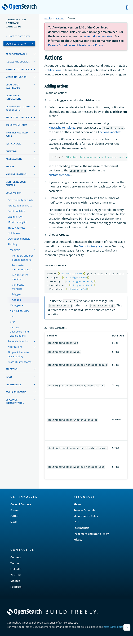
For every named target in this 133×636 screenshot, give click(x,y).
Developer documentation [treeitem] (15, 401)
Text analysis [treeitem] (13, 143)
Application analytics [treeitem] (20, 205)
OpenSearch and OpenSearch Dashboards (16, 23)
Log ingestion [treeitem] (15, 216)
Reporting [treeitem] (11, 369)
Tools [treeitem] (9, 376)
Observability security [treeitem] (20, 200)
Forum (14, 510)
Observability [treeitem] (13, 192)
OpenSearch (20, 7)
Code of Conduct (20, 504)
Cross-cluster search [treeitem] (20, 362)
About (77, 504)
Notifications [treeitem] (15, 346)
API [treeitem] (12, 316)
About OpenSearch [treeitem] (16, 54)
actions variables (111, 132)
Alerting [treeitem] (12, 244)
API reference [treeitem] (13, 384)
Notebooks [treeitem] (14, 233)
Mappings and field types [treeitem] (17, 134)
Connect (15, 557)
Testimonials (81, 527)
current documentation (98, 36)
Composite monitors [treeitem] (18, 286)
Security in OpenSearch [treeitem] (19, 117)
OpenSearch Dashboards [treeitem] (13, 86)
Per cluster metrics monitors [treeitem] (22, 267)
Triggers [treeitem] (16, 294)
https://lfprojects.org (115, 626)
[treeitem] (34, 54)
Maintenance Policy (85, 516)
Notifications (53, 70)
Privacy (77, 539)
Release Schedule (84, 510)
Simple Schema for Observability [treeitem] (19, 354)
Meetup (15, 580)
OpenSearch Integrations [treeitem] (13, 97)
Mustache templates (62, 127)
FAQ (76, 522)
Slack (13, 522)
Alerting (48, 18)
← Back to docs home (18, 36)
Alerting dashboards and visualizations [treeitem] (19, 331)
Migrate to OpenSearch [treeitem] (19, 69)
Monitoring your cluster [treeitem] (16, 183)
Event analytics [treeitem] (16, 211)
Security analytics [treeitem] (16, 125)
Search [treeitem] (10, 166)
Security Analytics (90, 246)
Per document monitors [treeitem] (20, 277)
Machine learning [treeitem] (16, 174)
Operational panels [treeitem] (19, 238)
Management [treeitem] (17, 305)
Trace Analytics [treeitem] (16, 227)
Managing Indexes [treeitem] (16, 77)
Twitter (14, 563)
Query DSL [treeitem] (11, 151)
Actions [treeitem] (16, 299)
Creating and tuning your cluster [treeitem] (18, 108)
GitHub (14, 516)
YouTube (15, 575)
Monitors (60, 18)
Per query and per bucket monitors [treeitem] (22, 257)
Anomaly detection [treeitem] (18, 341)
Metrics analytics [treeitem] (17, 222)
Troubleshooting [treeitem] (16, 392)
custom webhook (60, 175)
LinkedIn (15, 569)
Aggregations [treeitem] (14, 158)
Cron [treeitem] (12, 322)
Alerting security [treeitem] (19, 310)
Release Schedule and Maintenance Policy (75, 45)
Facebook (16, 586)
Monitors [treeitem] (15, 250)
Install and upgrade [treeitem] (18, 61)
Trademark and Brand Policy (91, 533)
